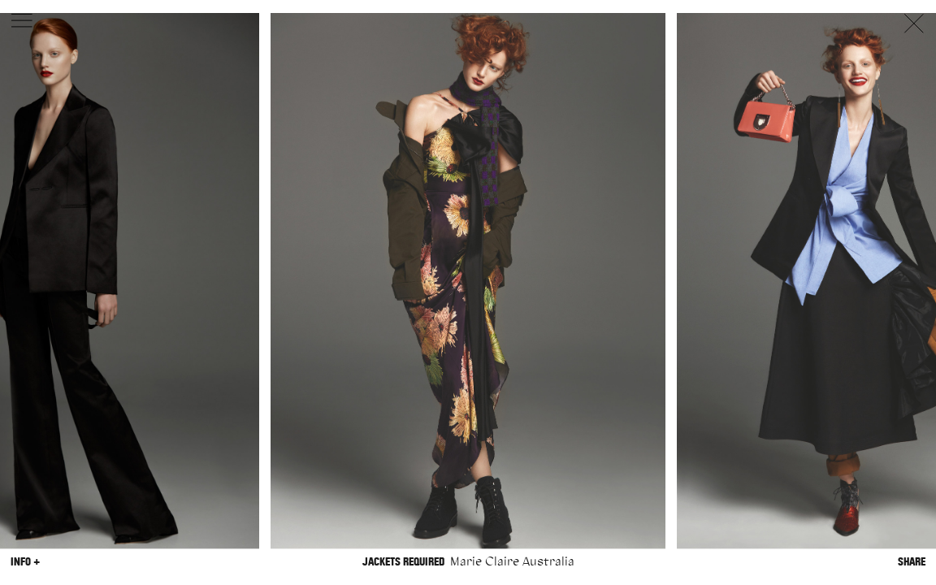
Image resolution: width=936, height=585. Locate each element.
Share (911, 562)
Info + (25, 562)
